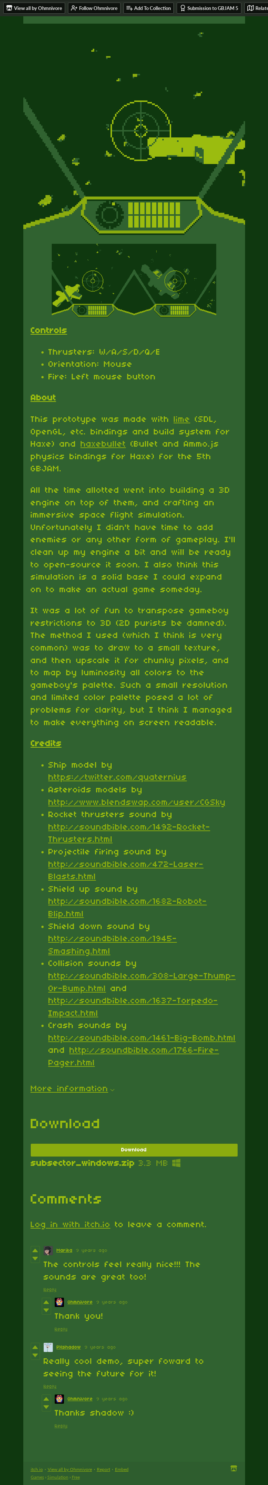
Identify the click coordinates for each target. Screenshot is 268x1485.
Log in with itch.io (71, 1225)
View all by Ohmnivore (70, 1469)
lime (182, 419)
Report (103, 1469)
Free (76, 1477)
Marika (64, 1250)
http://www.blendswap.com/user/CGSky (137, 802)
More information (73, 1089)
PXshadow (69, 1347)
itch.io (37, 1469)
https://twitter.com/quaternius (117, 777)
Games (37, 1477)
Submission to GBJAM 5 (209, 8)
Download (134, 1150)
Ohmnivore (80, 1302)
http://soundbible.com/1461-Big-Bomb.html (142, 1038)
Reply (50, 1289)
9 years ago (92, 1250)
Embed (122, 1469)
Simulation (57, 1477)
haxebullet (103, 444)
